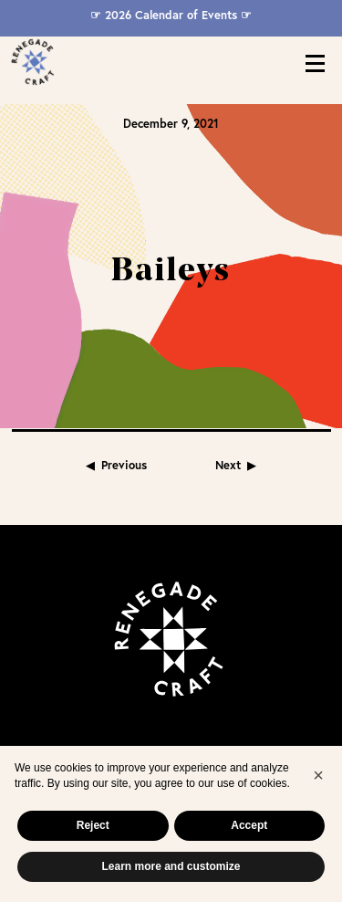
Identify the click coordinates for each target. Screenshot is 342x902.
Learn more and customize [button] (170, 866)
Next (228, 376)
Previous (124, 376)
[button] (318, 775)
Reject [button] (93, 825)
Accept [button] (249, 825)
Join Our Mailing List (171, 690)
